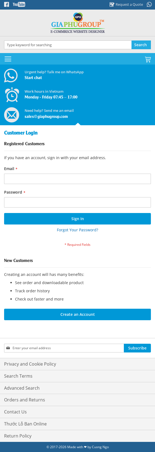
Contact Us (15, 412)
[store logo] (77, 22)
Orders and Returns (24, 400)
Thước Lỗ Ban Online (25, 424)
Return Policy (17, 436)
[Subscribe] (137, 348)
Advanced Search (22, 388)
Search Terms (18, 376)
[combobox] (77, 44)
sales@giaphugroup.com (46, 117)
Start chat (33, 78)
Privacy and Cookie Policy (30, 364)
